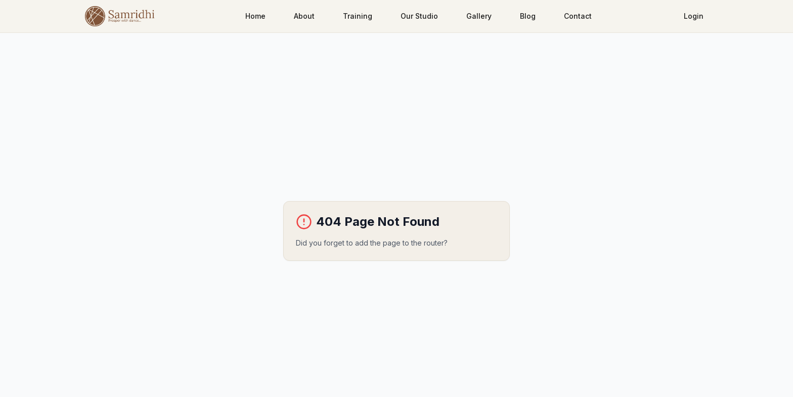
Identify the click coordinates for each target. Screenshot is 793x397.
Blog (528, 16)
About (304, 16)
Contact (578, 16)
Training (357, 16)
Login (693, 16)
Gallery (479, 16)
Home (255, 16)
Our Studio (419, 16)
